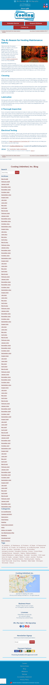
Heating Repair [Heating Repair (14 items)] (19, 555)
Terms (5, 683)
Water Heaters (5, 540)
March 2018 (4, 432)
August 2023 (4, 261)
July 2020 (4, 358)
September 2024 (6, 226)
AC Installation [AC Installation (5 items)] (6, 545)
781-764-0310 (21, 1)
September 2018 (6, 416)
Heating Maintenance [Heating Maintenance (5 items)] (8, 555)
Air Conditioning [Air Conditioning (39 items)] (21, 547)
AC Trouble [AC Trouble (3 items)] (12, 547)
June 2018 (4, 424)
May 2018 (4, 427)
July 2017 (3, 453)
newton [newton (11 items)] (27, 557)
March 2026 (4, 179)
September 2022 (6, 290)
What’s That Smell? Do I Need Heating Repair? (11, 31)
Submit (32, 642)
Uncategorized (5, 538)
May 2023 (4, 269)
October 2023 (5, 255)
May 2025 (4, 205)
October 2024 (5, 224)
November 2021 (6, 316)
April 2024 (4, 239)
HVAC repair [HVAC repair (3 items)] (41, 555)
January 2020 (5, 374)
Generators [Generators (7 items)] (16, 553)
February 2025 (5, 213)
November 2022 (6, 284)
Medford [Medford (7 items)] (21, 557)
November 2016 (6, 475)
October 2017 (5, 446)
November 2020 (6, 348)
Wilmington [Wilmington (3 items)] (39, 561)
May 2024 (4, 237)
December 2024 (6, 218)
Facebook (44, 4)
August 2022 (5, 292)
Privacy (2, 683)
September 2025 (6, 195)
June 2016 (4, 488)
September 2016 (6, 480)
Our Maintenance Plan (7, 533)
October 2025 (5, 192)
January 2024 (5, 247)
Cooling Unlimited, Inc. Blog (24, 166)
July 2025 (4, 200)
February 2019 (5, 403)
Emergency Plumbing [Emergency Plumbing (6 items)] (21, 551)
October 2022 (5, 287)
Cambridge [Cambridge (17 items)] (16, 549)
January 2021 (5, 343)
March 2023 (4, 274)
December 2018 (6, 409)
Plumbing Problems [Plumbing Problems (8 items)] (17, 559)
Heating (32, 150)
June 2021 (4, 329)
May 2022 (4, 300)
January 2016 (5, 501)
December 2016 (6, 472)
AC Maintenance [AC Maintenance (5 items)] (15, 545)
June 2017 (4, 456)
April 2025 (4, 208)
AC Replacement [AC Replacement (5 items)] (41, 545)
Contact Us (24, 27)
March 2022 (4, 306)
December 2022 (6, 282)
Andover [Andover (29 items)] (42, 547)
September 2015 (6, 506)
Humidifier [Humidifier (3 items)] (27, 555)
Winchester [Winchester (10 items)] (5, 563)
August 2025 (4, 197)
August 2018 (4, 419)
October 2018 (5, 414)
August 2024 (5, 229)
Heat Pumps (4, 519)
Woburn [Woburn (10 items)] (11, 563)
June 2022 (4, 298)
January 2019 (5, 406)
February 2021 (5, 340)
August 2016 (4, 482)
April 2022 (4, 303)
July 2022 (4, 295)
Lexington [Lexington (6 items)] (15, 557)
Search (17, 172)
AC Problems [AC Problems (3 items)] (25, 545)
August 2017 (4, 451)
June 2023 (4, 266)
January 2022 (5, 311)
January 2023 (5, 279)
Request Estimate (36, 23)
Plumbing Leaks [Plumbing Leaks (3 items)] (6, 559)
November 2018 (6, 411)
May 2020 (4, 364)
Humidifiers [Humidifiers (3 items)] (34, 555)
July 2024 (4, 232)
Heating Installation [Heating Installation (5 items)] (31, 553)
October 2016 (5, 477)
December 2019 (6, 377)
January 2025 (5, 216)
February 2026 (5, 181)
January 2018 (5, 438)
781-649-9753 (33, 1)
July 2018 (4, 422)
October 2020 (5, 350)
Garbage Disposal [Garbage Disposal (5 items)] (7, 553)
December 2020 (6, 345)
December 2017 (5, 440)
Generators (4, 517)
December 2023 (6, 250)
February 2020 (5, 372)
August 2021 (4, 324)
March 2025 (4, 210)
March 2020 (4, 369)
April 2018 (4, 430)
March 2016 (4, 496)
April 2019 (4, 398)
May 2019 (4, 395)
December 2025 (6, 187)
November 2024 (6, 221)
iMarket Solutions (17, 682)
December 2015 (5, 504)
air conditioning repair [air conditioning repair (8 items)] (33, 547)
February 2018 (5, 435)
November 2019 (6, 379)
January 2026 (5, 184)
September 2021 (6, 321)
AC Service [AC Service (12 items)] (5, 547)
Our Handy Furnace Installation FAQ (38, 31)
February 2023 (5, 276)
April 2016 (4, 493)
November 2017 (5, 443)
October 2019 (5, 382)
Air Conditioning (6, 511)
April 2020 (4, 366)
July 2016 (4, 485)
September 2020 (6, 353)
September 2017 (6, 448)
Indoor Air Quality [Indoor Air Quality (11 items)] (7, 557)
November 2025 (6, 189)
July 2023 (4, 263)
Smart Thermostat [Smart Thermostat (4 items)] (7, 561)
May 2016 (4, 490)
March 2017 (4, 464)
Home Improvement (7, 525)
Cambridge (13, 149)
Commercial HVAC (6, 514)
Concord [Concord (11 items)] (23, 549)
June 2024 (4, 234)
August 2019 (4, 387)
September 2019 (6, 385)
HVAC (2, 527)
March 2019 (4, 401)
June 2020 (4, 361)
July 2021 (4, 327)
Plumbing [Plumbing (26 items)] (39, 557)
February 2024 (5, 245)
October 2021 (5, 319)
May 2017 (3, 459)
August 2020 (5, 356)
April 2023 (4, 271)
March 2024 (4, 242)
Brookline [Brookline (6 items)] (9, 549)
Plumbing (4, 535)
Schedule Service (13, 23)
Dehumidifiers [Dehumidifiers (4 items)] (31, 549)
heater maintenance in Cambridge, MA (19, 141)
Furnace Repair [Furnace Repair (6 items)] (38, 551)
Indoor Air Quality (6, 530)
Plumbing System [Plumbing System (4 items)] (29, 559)
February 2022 (5, 308)
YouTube (44, 7)
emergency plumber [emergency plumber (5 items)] (8, 551)
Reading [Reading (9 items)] (37, 559)
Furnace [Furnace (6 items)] (30, 551)
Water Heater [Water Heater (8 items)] (31, 561)
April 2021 (4, 335)
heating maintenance (12, 59)
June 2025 (4, 203)
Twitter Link (3, 149)
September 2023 (6, 258)
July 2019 (4, 390)
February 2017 (5, 467)
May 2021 (4, 332)
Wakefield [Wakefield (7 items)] (24, 561)
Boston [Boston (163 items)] (4, 549)
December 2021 (6, 313)
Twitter (47, 4)
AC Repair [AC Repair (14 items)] (32, 545)
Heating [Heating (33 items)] (22, 553)
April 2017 (4, 461)
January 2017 (5, 469)
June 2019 (4, 393)
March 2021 (4, 337)
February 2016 (5, 498)
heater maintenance (21, 149)
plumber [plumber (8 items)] (33, 557)
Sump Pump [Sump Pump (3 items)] (16, 561)
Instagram (47, 7)
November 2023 (6, 253)
